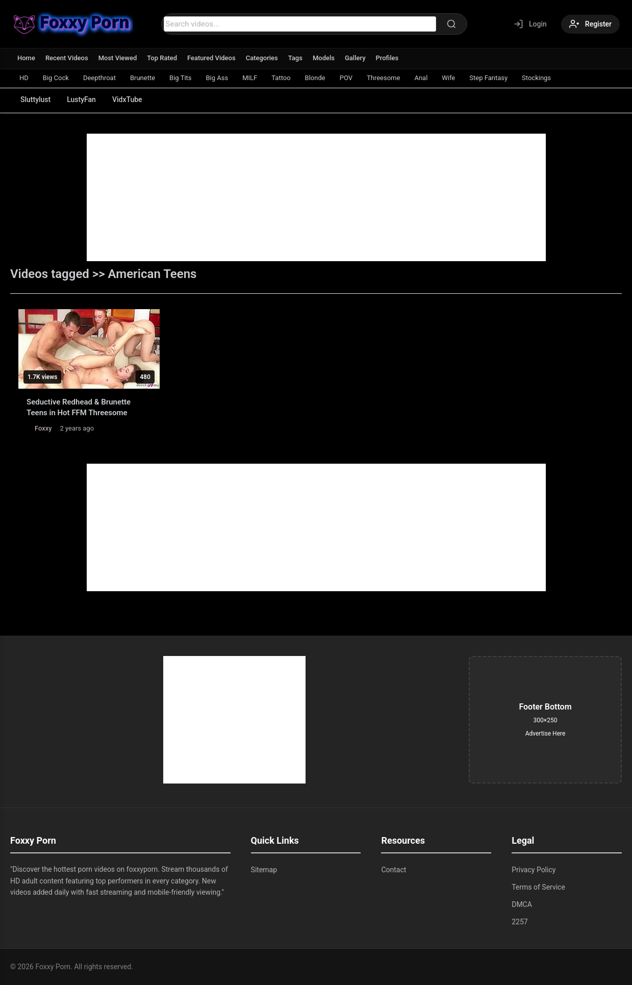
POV (346, 78)
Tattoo (280, 78)
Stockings (536, 78)
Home (26, 58)
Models (324, 58)
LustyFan (81, 99)
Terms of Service (538, 887)
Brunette (142, 78)
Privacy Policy (533, 870)
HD (24, 78)
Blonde (315, 78)
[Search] (451, 24)
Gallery (355, 58)
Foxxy (43, 428)
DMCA (522, 904)
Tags (295, 58)
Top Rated (162, 58)
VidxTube (127, 99)
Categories (262, 58)
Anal (420, 78)
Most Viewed (117, 58)
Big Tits (180, 78)
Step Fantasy (488, 78)
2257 (519, 922)
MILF (249, 78)
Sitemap (264, 870)
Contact (393, 870)
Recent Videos (66, 58)
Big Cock (56, 78)
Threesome (383, 78)
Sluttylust (35, 99)
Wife (448, 78)
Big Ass (217, 78)
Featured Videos (211, 58)
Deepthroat (99, 78)
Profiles (387, 58)
